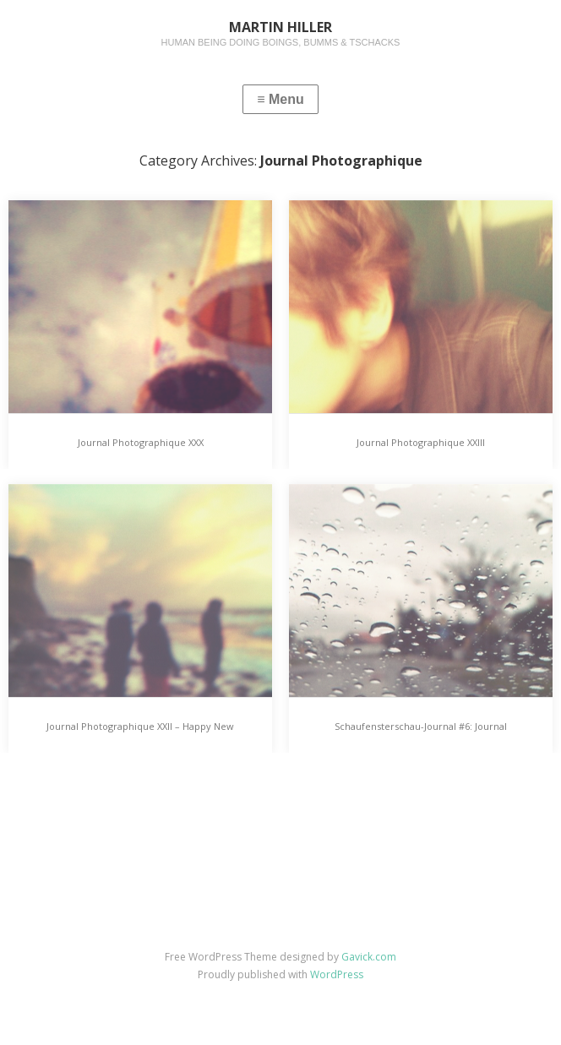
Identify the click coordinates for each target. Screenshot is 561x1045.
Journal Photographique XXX (141, 442)
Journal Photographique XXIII (421, 442)
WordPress (336, 974)
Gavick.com (368, 957)
